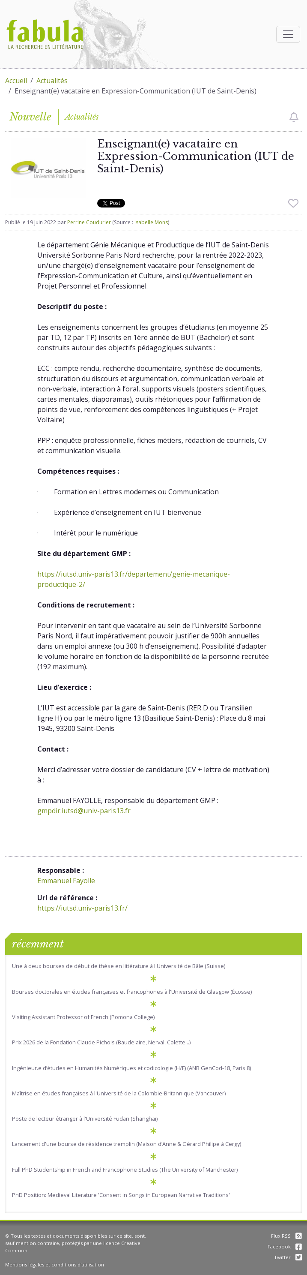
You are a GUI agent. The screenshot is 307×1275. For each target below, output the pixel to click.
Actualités (52, 80)
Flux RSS (286, 1236)
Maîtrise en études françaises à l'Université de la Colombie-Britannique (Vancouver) (119, 1093)
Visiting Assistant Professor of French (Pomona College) (83, 1017)
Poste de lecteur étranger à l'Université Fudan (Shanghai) (85, 1118)
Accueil (16, 80)
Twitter (288, 1257)
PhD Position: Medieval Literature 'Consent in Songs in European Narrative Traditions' (121, 1195)
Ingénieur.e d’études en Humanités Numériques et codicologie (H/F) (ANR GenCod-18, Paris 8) (131, 1068)
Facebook (285, 1246)
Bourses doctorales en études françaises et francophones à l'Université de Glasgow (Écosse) (132, 991)
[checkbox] (293, 117)
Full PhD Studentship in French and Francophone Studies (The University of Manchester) (125, 1169)
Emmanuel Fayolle (66, 880)
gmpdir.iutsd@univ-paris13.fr (84, 810)
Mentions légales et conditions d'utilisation (54, 1264)
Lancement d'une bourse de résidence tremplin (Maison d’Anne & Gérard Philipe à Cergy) (126, 1144)
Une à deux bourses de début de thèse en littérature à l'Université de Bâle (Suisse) (118, 966)
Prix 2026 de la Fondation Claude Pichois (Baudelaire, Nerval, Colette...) (101, 1042)
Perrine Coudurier (89, 222)
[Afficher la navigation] (288, 34)
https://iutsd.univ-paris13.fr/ (82, 908)
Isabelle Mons (151, 222)
